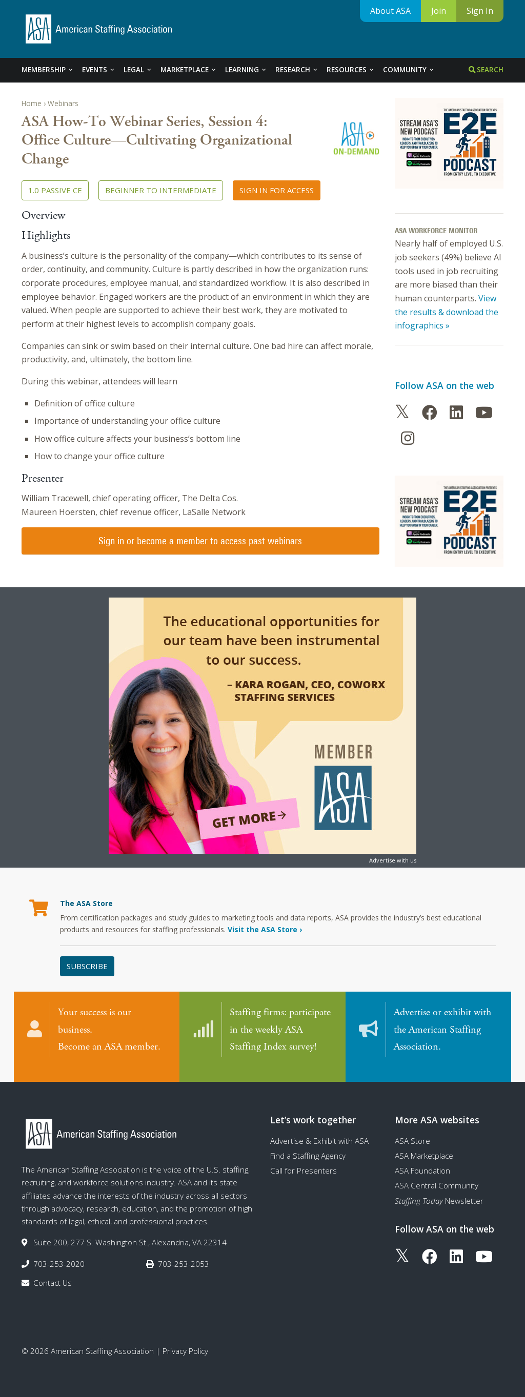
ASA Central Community (436, 1175)
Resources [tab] (351, 69)
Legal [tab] (138, 69)
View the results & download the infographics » (446, 312)
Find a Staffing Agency (308, 1145)
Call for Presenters (303, 1160)
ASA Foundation (422, 1160)
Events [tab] (98, 69)
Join (438, 10)
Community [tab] (409, 69)
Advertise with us (392, 860)
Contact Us (52, 1272)
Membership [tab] (48, 69)
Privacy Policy (185, 1341)
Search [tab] (486, 69)
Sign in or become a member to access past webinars (200, 540)
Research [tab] (296, 69)
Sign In (480, 10)
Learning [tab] (246, 69)
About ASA (390, 10)
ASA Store (412, 1130)
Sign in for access (276, 190)
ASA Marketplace (424, 1145)
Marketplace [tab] (188, 69)
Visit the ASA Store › (265, 929)
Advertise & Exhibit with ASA (319, 1130)
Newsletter (439, 1190)
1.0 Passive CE (55, 190)
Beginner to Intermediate (160, 190)
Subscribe (87, 966)
